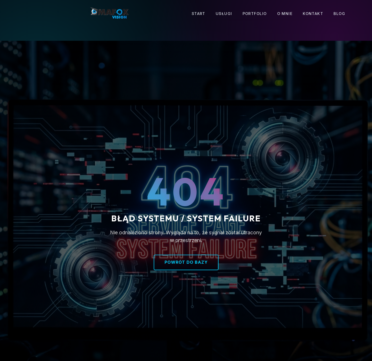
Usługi (224, 13)
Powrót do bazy (186, 262)
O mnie (285, 13)
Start (198, 13)
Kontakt (313, 13)
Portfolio (255, 13)
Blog (339, 13)
